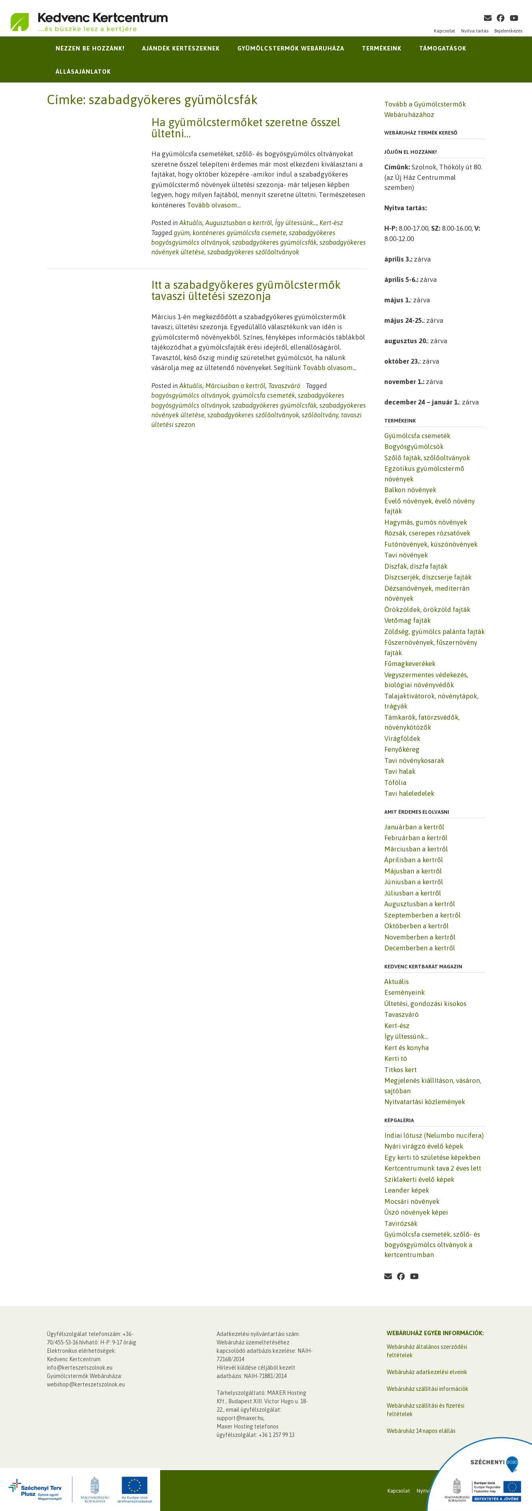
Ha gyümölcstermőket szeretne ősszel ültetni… (245, 128)
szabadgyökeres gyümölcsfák (274, 242)
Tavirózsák (401, 1223)
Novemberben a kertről (420, 937)
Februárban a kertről (416, 838)
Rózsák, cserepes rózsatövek (427, 533)
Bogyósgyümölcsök (414, 447)
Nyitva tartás (474, 31)
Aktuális (191, 222)
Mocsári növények (412, 1201)
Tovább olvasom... (214, 205)
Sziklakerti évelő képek (419, 1179)
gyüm (182, 232)
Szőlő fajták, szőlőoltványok (427, 458)
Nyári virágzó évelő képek (423, 1146)
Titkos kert (400, 1070)
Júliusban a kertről (412, 893)
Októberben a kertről (416, 926)
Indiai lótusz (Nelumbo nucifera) (434, 1135)
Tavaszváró (284, 385)
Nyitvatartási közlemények (424, 1102)
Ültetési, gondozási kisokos (425, 1004)
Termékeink (382, 48)
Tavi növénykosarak (414, 761)
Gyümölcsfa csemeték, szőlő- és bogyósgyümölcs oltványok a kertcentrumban (432, 1244)
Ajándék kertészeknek (181, 48)
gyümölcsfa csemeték (263, 395)
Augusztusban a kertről (238, 222)
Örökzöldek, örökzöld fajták (427, 610)
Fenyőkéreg (402, 749)
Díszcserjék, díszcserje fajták (428, 577)
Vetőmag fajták (407, 620)
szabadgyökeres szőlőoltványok (253, 252)
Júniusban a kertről (413, 882)
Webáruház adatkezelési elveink (427, 1372)
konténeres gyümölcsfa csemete (239, 232)
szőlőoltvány (320, 414)
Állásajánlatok (83, 71)
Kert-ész (331, 222)
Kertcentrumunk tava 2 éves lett (432, 1168)
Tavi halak (400, 771)
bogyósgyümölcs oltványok (190, 395)
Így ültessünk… (406, 1036)
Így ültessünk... (296, 222)
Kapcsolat (444, 31)
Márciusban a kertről (235, 385)
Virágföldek (402, 738)
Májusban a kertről (413, 871)
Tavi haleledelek (409, 793)
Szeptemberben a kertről (422, 915)
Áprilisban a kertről (413, 860)
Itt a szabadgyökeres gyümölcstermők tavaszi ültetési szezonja (246, 290)
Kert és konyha (406, 1048)
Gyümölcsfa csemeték (417, 436)
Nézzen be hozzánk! (90, 48)
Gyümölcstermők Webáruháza (290, 48)
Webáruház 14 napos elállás (421, 1431)
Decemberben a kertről (419, 948)
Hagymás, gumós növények (425, 522)
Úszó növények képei (416, 1212)
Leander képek (406, 1190)
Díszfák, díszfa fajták (416, 566)
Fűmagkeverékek (410, 664)
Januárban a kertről (414, 827)
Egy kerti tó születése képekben (432, 1157)
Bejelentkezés (508, 31)
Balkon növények (410, 490)
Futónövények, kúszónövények (431, 544)
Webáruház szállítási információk (427, 1389)
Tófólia (395, 783)
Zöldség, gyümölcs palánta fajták (434, 632)
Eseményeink (404, 992)
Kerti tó (395, 1058)
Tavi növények (406, 555)
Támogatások (442, 48)
